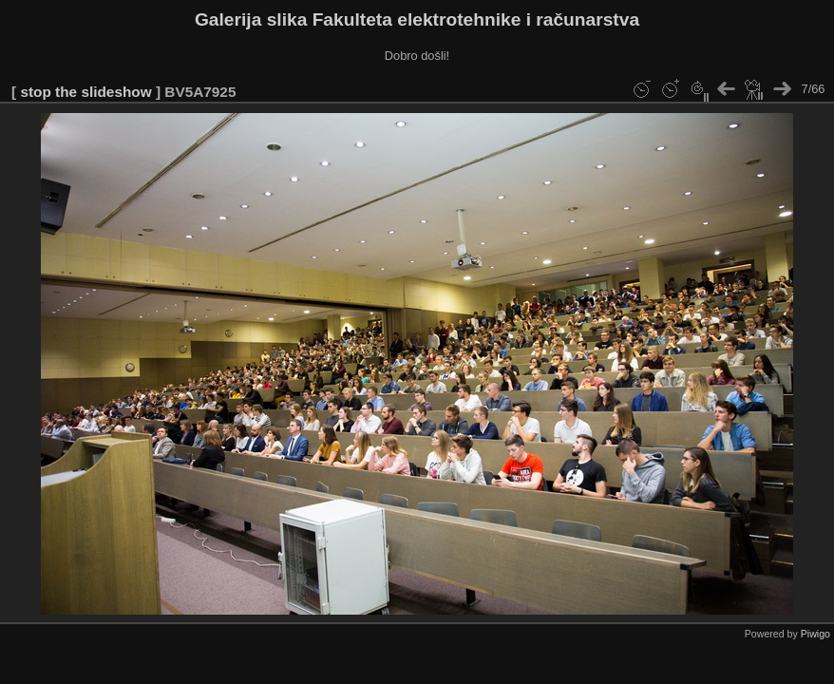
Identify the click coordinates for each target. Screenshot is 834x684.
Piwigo (815, 633)
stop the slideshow (85, 92)
